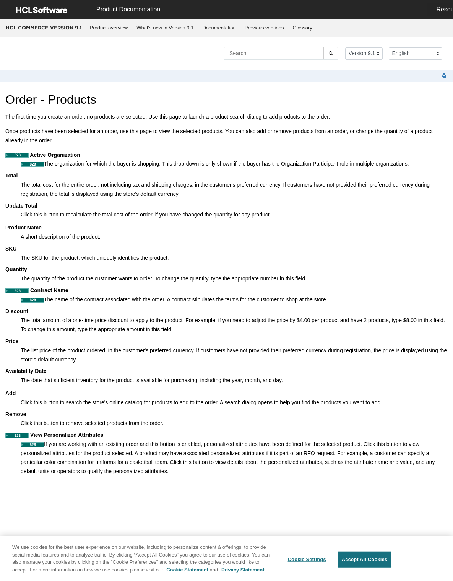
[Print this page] (444, 76)
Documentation (218, 28)
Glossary (302, 28)
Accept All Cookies (365, 562)
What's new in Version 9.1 (164, 28)
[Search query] (281, 53)
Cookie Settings (307, 562)
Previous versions (264, 28)
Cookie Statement (187, 572)
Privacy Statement (243, 572)
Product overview (109, 28)
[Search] (330, 53)
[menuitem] (108, 27)
